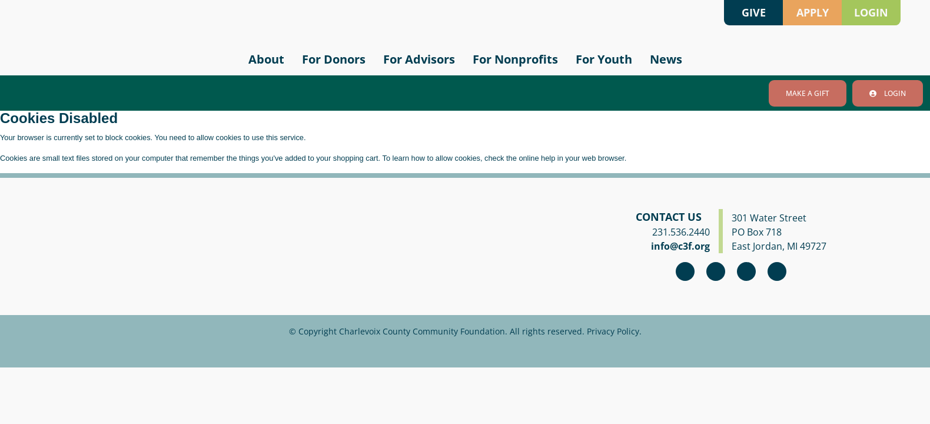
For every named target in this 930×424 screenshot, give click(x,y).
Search (706, 12)
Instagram (715, 271)
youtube (746, 271)
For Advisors (419, 59)
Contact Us (669, 217)
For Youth (604, 59)
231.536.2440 (681, 232)
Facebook (685, 271)
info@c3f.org (680, 246)
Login (887, 93)
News (666, 59)
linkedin (777, 271)
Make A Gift (807, 93)
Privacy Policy (613, 331)
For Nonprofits (515, 59)
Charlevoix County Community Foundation (126, 35)
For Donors (334, 59)
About (266, 59)
